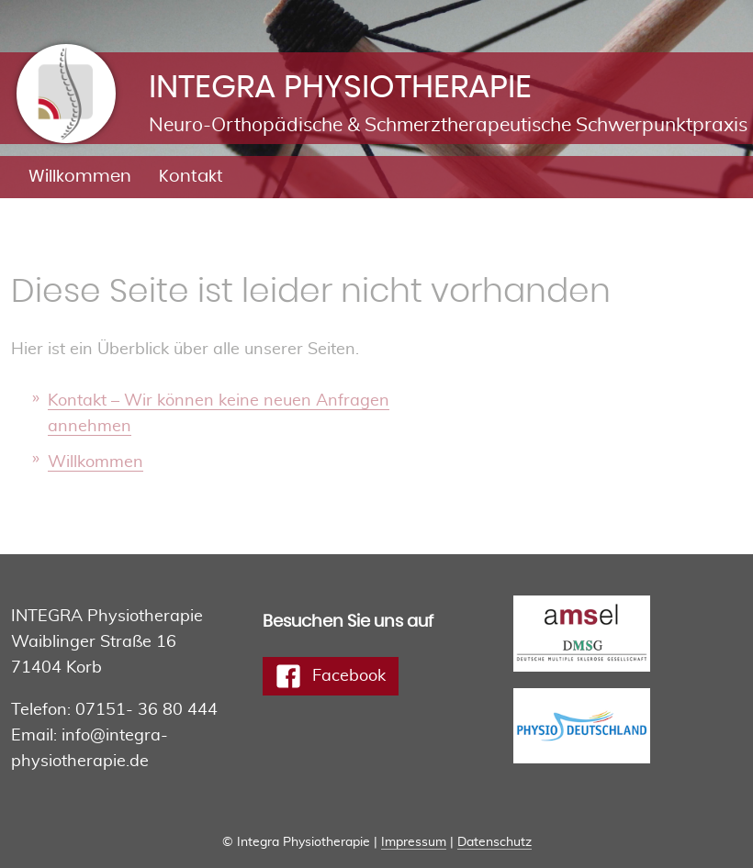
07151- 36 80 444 (146, 710)
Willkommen (79, 177)
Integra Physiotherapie (114, 59)
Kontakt (191, 177)
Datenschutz (494, 842)
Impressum (413, 842)
